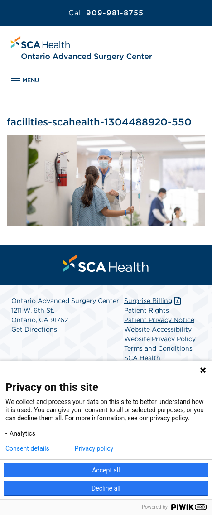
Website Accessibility (158, 329)
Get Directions (34, 329)
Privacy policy (94, 448)
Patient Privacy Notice (159, 319)
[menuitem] (106, 263)
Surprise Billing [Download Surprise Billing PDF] (153, 300)
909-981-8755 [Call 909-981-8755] (106, 13)
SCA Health (142, 357)
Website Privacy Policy (160, 338)
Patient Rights (146, 310)
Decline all (106, 488)
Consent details (27, 448)
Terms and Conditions (158, 348)
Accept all (106, 470)
